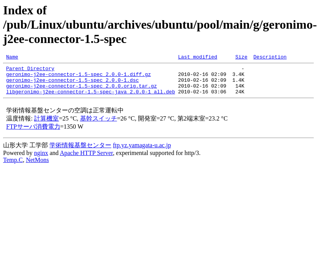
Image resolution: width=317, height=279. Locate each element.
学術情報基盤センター (80, 152)
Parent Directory (30, 70)
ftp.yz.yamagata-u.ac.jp (142, 152)
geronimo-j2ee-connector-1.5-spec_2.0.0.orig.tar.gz (81, 91)
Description (269, 57)
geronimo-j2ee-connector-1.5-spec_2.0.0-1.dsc (72, 84)
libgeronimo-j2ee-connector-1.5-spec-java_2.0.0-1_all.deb (90, 98)
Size (241, 57)
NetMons (37, 167)
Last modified (197, 57)
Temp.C (13, 167)
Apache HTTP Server (86, 160)
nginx (41, 160)
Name (12, 57)
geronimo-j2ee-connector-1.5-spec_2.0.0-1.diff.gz (78, 77)
